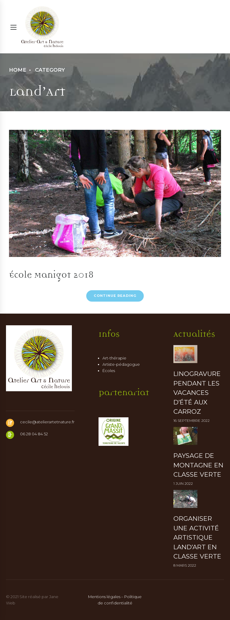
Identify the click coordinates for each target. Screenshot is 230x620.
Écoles (108, 370)
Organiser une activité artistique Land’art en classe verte (197, 537)
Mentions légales (104, 596)
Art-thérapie (114, 358)
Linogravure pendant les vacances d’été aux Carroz (197, 392)
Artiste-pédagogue (121, 364)
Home (17, 70)
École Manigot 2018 (51, 273)
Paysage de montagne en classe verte (198, 465)
